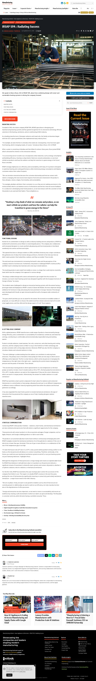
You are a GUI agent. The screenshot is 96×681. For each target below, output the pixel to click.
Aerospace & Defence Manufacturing (84, 265)
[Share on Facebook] (81, 31)
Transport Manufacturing (81, 245)
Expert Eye (85, 275)
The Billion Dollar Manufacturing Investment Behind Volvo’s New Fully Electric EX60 (84, 190)
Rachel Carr (17, 31)
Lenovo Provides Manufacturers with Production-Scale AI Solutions (47, 617)
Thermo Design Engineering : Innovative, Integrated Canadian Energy (82, 368)
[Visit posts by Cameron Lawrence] (4, 563)
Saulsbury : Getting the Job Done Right (84, 384)
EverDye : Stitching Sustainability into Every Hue (16, 515)
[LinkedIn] (62, 3)
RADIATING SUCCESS (8, 104)
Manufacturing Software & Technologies (81, 294)
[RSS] (67, 3)
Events (87, 235)
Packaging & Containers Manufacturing (84, 350)
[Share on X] (84, 31)
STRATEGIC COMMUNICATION (10, 112)
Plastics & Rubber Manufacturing (83, 362)
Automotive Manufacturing (81, 218)
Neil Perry (65, 661)
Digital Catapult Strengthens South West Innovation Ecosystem (20, 508)
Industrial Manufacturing (81, 227)
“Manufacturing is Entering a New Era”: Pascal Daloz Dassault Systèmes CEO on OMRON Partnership (78, 619)
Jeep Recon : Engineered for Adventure (84, 279)
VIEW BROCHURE (9, 119)
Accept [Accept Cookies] (9, 675)
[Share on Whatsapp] (86, 31)
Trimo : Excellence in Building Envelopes (14, 510)
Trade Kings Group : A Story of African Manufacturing (23, 12)
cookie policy (22, 671)
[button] (81, 8)
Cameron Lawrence (8, 31)
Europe (13, 522)
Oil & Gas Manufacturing (81, 374)
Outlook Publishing (11, 652)
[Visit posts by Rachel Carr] (4, 577)
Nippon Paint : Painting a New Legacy (84, 326)
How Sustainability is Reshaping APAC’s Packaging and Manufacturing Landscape (84, 271)
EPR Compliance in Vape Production (83, 411)
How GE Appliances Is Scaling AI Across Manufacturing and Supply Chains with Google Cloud (16, 619)
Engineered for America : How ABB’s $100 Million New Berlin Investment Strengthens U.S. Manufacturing (84, 180)
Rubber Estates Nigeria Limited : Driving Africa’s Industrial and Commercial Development (83, 356)
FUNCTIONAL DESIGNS (8, 107)
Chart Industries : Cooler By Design (83, 419)
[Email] (90, 31)
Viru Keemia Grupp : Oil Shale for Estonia (14, 513)
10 (83, 235)
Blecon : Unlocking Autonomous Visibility (14, 505)
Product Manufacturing (80, 323)
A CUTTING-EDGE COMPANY (10, 109)
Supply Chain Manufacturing (12, 612)
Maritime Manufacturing (81, 313)
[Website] (56, 563)
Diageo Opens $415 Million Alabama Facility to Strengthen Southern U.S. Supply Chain (84, 170)
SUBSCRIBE (24, 544)
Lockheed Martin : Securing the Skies (84, 298)
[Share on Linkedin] (88, 31)
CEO (9, 522)
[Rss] (61, 563)
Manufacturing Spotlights (81, 408)
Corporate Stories (8, 22)
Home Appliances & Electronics (25, 22)
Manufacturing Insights (11, 607)
